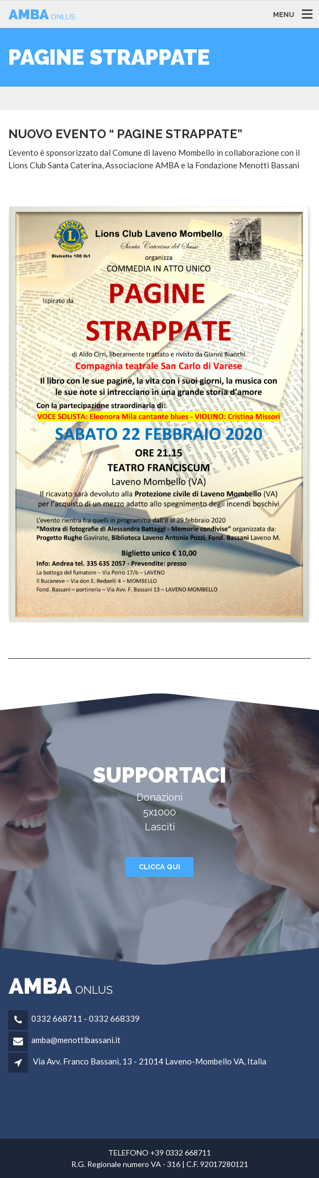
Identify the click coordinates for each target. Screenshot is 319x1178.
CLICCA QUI (159, 867)
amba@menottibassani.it (76, 1040)
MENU (283, 14)
